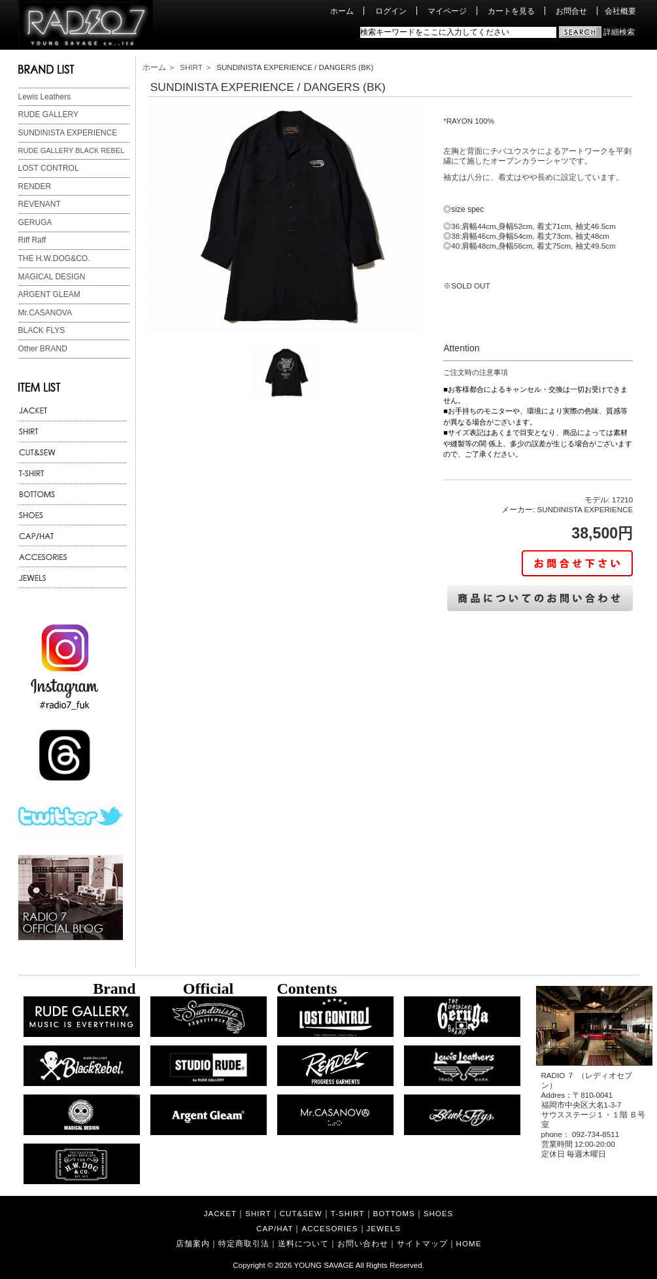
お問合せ (571, 11)
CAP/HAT (274, 1228)
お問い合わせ (362, 1243)
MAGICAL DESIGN (52, 276)
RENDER (35, 186)
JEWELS (384, 1228)
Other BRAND (42, 348)
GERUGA (35, 222)
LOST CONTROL (48, 168)
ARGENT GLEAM (49, 294)
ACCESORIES (329, 1228)
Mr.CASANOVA (45, 312)
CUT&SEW (301, 1213)
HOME (469, 1243)
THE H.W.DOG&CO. (54, 258)
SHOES (439, 1213)
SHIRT (191, 67)
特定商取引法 (243, 1243)
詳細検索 (619, 31)
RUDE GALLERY (48, 114)
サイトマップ (422, 1243)
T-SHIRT (348, 1213)
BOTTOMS (394, 1213)
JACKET (220, 1213)
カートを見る (511, 11)
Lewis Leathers (44, 96)
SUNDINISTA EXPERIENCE (68, 132)
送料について (303, 1243)
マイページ (447, 11)
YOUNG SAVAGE (324, 1265)
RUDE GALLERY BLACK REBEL (71, 150)
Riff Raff (32, 240)
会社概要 (620, 11)
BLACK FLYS (41, 330)
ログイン (391, 11)
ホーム (342, 11)
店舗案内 (193, 1243)
